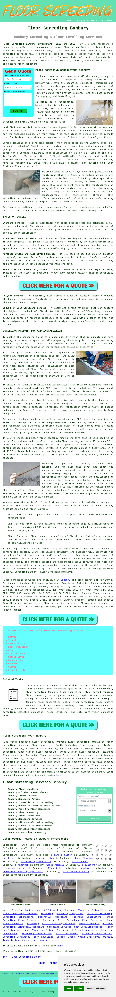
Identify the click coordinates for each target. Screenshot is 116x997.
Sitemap (5, 973)
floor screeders (103, 593)
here (58, 775)
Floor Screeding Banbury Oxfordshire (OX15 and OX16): (40, 44)
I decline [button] (79, 988)
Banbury (65, 580)
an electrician (44, 858)
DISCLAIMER (107, 21)
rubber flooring (83, 858)
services (72, 603)
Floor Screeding (92, 920)
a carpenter (80, 861)
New (27, 973)
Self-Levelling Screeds (58, 910)
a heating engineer (15, 868)
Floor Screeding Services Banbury (35, 782)
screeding (55, 600)
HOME (69, 21)
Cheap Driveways (88, 937)
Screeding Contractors (18, 917)
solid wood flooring (76, 871)
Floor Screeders (28, 920)
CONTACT (95, 21)
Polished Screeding (84, 930)
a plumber (87, 868)
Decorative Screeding (52, 917)
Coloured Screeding (99, 913)
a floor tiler (54, 868)
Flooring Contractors (26, 910)
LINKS (77, 21)
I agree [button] (68, 988)
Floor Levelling (42, 930)
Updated (35, 973)
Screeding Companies (70, 913)
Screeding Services (59, 927)
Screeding (47, 913)
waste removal (55, 865)
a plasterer (89, 865)
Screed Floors (66, 937)
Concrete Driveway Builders (38, 940)
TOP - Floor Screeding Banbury (22, 957)
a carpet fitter (61, 855)
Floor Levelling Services (95, 910)
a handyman (22, 865)
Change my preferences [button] (96, 988)
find (13, 742)
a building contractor (36, 861)
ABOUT (85, 21)
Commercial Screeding (31, 927)
